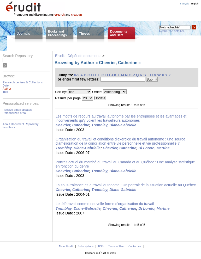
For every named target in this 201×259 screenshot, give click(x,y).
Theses (84, 33)
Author (7, 88)
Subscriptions (85, 246)
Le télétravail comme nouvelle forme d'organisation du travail (105, 204)
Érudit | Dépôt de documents (78, 56)
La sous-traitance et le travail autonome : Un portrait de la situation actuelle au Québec (126, 185)
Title (5, 91)
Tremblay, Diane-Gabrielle (113, 125)
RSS (101, 246)
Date (6, 85)
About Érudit (66, 246)
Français (184, 3)
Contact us (134, 246)
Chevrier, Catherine (72, 125)
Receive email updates (17, 109)
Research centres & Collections (23, 82)
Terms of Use (116, 246)
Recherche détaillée (172, 31)
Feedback (9, 127)
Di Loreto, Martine (153, 148)
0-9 (76, 75)
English (194, 3)
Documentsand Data (118, 33)
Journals (23, 33)
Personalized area (14, 112)
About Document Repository (21, 124)
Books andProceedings (57, 33)
